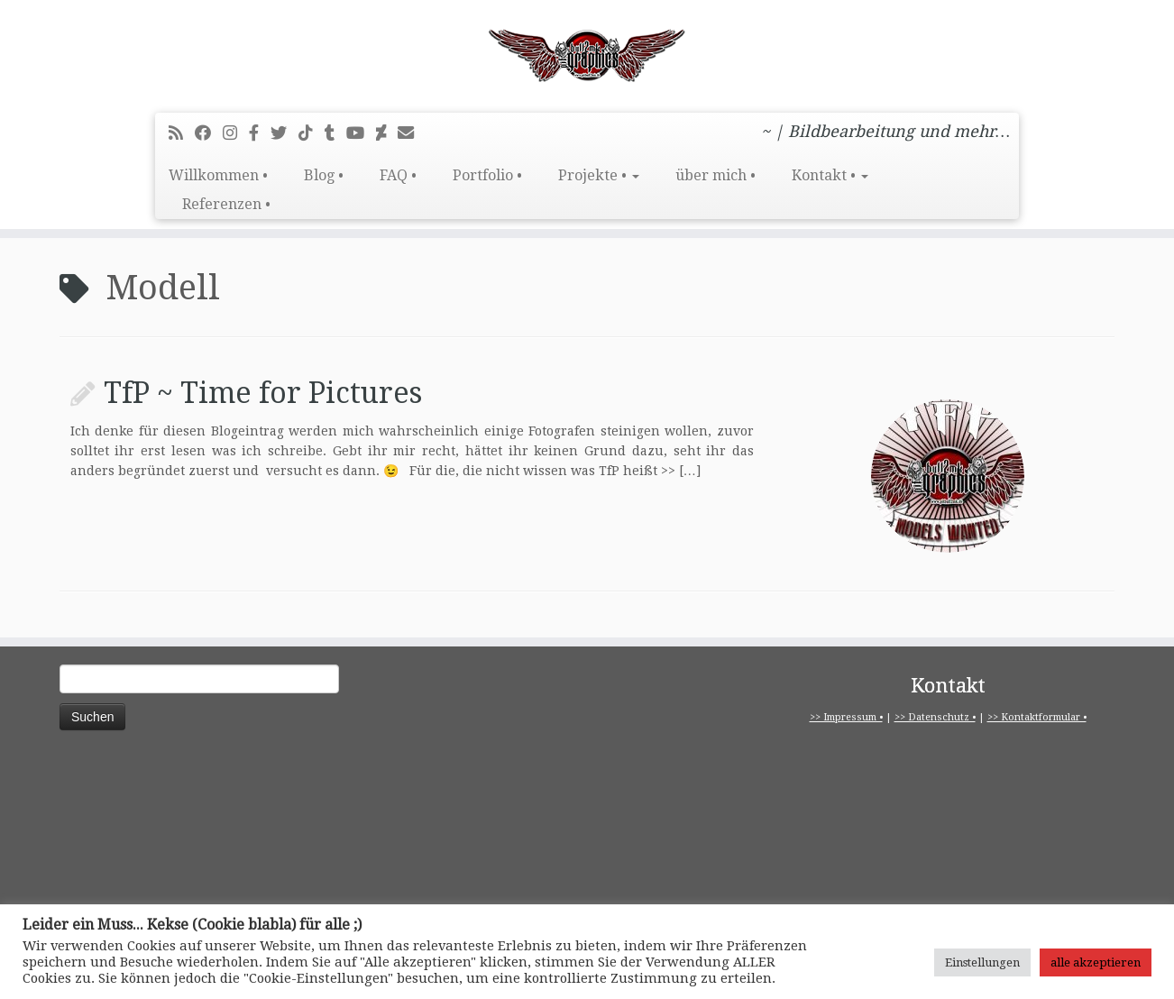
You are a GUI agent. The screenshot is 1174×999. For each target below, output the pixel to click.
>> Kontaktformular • (1037, 717)
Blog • (324, 175)
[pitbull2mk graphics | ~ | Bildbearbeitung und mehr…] (587, 54)
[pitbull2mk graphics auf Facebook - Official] (260, 133)
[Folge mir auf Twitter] (284, 133)
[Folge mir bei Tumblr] (335, 133)
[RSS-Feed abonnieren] (182, 133)
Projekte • (598, 175)
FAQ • (398, 175)
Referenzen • (226, 204)
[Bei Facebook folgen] (209, 133)
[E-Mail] (412, 133)
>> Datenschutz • (935, 717)
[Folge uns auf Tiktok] (311, 133)
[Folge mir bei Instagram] (236, 133)
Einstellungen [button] (982, 962)
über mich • (715, 175)
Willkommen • (218, 175)
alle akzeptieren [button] (1095, 962)
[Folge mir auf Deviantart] (387, 133)
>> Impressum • (846, 717)
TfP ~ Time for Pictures (263, 393)
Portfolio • (487, 175)
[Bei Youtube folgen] (361, 133)
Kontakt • (830, 175)
